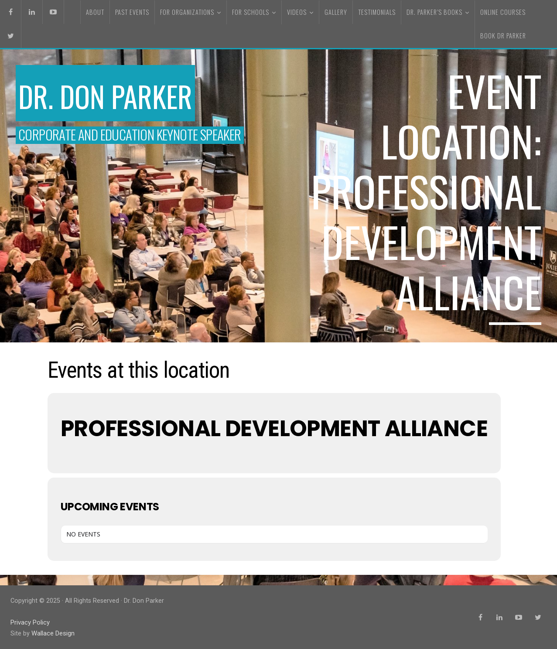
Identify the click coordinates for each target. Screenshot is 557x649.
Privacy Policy (30, 622)
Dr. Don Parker (115, 95)
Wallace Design (52, 633)
